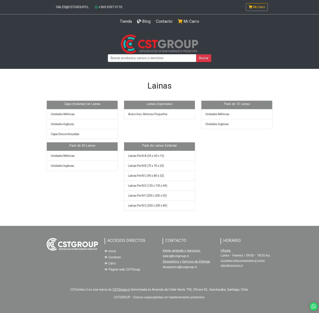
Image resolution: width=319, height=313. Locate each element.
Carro (110, 263)
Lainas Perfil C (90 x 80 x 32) (146, 175)
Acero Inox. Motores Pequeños (147, 114)
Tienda (126, 21)
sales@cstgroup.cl (176, 256)
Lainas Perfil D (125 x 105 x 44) (147, 185)
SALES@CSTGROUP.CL (71, 7)
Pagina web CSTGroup (122, 269)
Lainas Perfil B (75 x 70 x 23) (146, 165)
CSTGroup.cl (121, 289)
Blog (144, 21)
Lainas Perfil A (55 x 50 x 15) (146, 155)
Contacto (164, 21)
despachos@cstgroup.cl (180, 267)
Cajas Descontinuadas (65, 134)
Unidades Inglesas (62, 124)
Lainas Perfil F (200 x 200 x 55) (147, 195)
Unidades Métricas (63, 114)
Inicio (110, 251)
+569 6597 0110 (108, 7)
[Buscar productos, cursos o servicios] (152, 58)
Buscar (204, 58)
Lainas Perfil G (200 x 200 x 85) (147, 205)
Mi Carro (257, 7)
